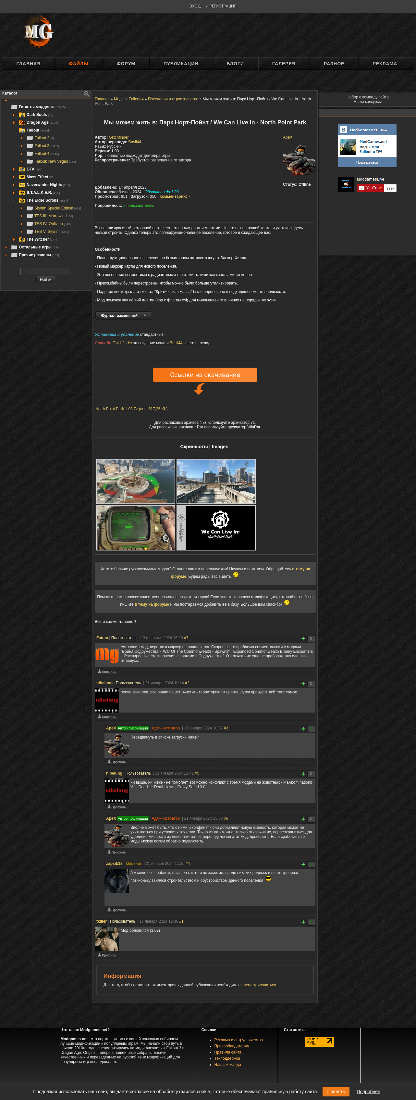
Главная (28, 63)
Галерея (284, 63)
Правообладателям (232, 1047)
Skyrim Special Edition (53, 208)
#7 (186, 639)
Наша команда (227, 1065)
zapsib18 (114, 864)
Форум (126, 63)
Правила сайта (227, 1053)
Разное (334, 63)
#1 (181, 922)
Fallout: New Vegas (52, 161)
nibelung (104, 684)
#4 (188, 864)
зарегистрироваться (258, 986)
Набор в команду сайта (368, 97)
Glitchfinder (119, 137)
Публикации (181, 63)
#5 (197, 774)
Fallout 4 (42, 154)
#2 (187, 684)
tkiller (101, 922)
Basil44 (134, 142)
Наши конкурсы (368, 101)
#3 (226, 729)
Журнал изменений (119, 315)
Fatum (102, 639)
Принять (336, 1091)
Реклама (385, 63)
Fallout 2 (40, 138)
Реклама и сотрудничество (238, 1041)
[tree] (45, 181)
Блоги (235, 63)
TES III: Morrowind (49, 216)
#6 (226, 819)
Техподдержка (227, 1059)
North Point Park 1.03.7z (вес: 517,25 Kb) (131, 410)
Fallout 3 (42, 146)
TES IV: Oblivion (48, 224)
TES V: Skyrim (47, 231)
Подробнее (368, 1091)
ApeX (287, 137)
